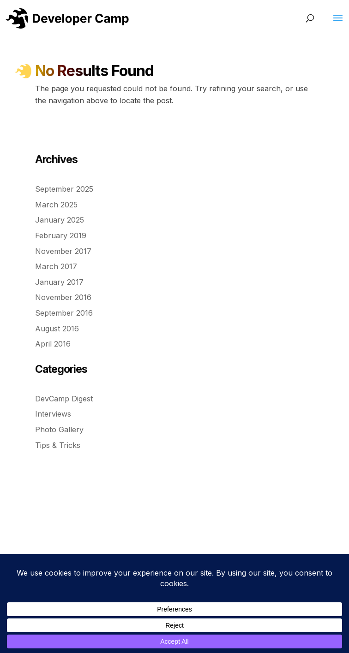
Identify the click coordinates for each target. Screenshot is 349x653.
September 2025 (64, 189)
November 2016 (63, 297)
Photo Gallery (59, 429)
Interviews (53, 413)
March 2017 (56, 266)
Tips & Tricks (57, 445)
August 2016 (57, 328)
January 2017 (59, 282)
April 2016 (53, 343)
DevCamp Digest (64, 398)
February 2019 (60, 235)
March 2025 (56, 204)
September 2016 (64, 313)
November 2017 (63, 251)
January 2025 (59, 219)
